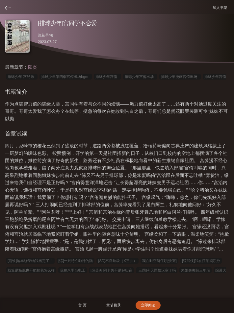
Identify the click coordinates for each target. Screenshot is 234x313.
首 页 (82, 305)
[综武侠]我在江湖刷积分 (201, 261)
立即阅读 (148, 305)
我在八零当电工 (72, 270)
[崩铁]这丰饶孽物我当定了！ (30, 261)
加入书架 (221, 7)
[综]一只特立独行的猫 (75, 261)
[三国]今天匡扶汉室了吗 (157, 270)
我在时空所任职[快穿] (159, 261)
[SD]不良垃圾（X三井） (117, 261)
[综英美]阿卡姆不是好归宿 (111, 270)
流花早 (43, 35)
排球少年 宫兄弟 (22, 77)
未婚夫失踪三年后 (195, 270)
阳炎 (32, 67)
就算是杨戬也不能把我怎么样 (31, 270)
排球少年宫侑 (107, 77)
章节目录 (113, 305)
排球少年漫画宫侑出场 (180, 77)
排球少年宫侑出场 (140, 77)
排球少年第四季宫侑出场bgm (65, 77)
